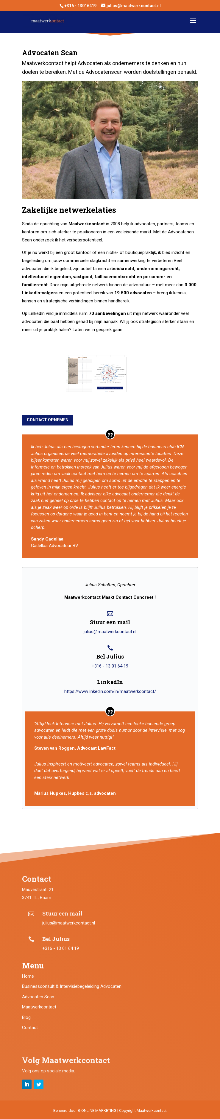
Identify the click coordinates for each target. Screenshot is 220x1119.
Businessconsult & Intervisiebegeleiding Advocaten (71, 986)
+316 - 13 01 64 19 (110, 666)
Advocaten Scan (38, 996)
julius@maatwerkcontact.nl (110, 631)
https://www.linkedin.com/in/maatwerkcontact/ (110, 691)
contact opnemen (47, 419)
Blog (26, 1017)
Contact (30, 1027)
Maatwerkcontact (39, 1007)
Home (28, 976)
